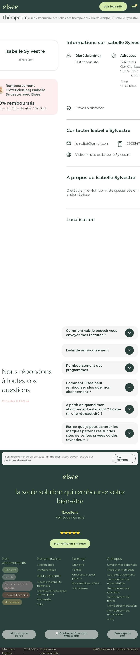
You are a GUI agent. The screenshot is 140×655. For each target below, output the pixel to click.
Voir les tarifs (113, 6)
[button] (133, 7)
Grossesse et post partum (15, 585)
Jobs (40, 604)
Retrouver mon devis (120, 569)
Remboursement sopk (122, 605)
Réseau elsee (45, 564)
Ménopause (12, 602)
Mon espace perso (19, 634)
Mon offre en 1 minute (70, 543)
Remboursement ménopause (118, 612)
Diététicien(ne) (101, 18)
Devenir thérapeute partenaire (49, 583)
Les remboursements (121, 574)
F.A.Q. (110, 619)
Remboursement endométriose (118, 581)
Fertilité (9, 577)
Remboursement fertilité (118, 598)
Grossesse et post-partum (84, 576)
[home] (10, 6)
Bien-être (10, 569)
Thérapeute (15, 18)
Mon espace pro (122, 634)
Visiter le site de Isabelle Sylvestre (102, 155)
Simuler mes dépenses (122, 564)
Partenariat (44, 599)
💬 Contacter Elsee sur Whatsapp (71, 634)
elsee (31, 18)
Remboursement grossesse (118, 590)
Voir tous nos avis (70, 517)
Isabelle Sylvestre (126, 18)
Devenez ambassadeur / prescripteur (52, 592)
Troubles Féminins (16, 595)
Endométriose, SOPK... (86, 583)
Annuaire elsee (46, 569)
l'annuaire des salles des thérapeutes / (64, 18)
